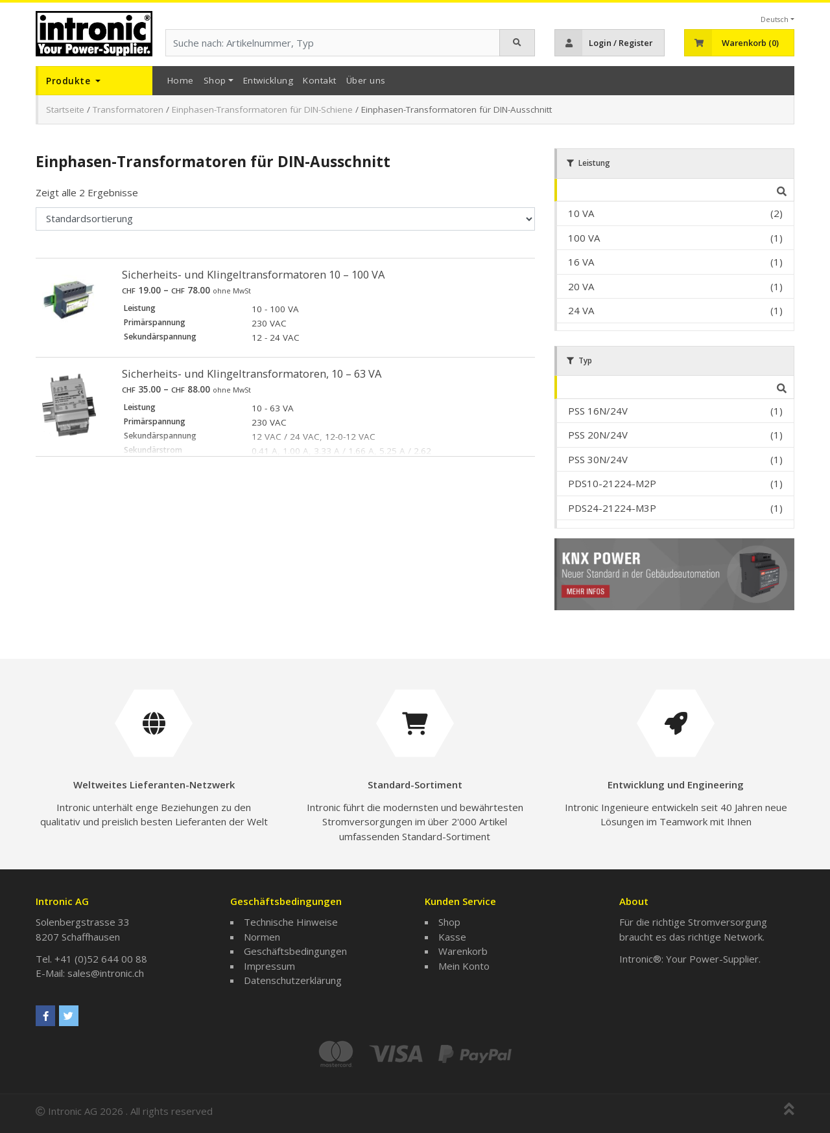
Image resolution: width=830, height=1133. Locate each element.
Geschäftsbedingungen (295, 950)
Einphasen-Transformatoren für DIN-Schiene (262, 109)
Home (180, 80)
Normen (262, 936)
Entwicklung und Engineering (676, 784)
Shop (215, 80)
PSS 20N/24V (598, 434)
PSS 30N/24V (598, 459)
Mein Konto (464, 965)
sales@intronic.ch (105, 973)
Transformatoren (128, 109)
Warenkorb (463, 950)
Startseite (65, 109)
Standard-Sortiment (415, 784)
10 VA (581, 213)
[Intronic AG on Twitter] (68, 1015)
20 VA (581, 286)
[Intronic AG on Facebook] (45, 1015)
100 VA (584, 237)
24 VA (581, 310)
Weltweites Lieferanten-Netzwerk (154, 784)
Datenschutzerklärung (293, 980)
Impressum (269, 965)
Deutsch (774, 19)
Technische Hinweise (291, 921)
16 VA (581, 261)
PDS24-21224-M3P (612, 507)
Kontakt (320, 80)
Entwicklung (268, 80)
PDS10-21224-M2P (612, 483)
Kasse (452, 936)
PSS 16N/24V (598, 410)
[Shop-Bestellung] (285, 219)
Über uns (366, 80)
